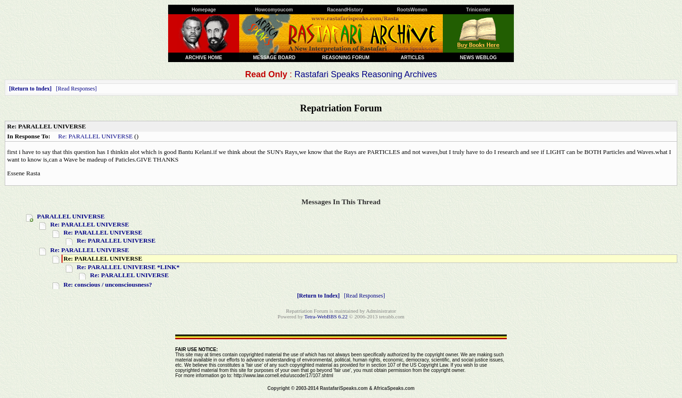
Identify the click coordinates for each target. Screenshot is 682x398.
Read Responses (76, 88)
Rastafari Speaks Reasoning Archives (365, 74)
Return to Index (30, 88)
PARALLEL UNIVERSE (71, 216)
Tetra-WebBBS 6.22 (326, 316)
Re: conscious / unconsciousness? (107, 284)
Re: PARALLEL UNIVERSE (95, 136)
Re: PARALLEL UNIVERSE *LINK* (128, 267)
